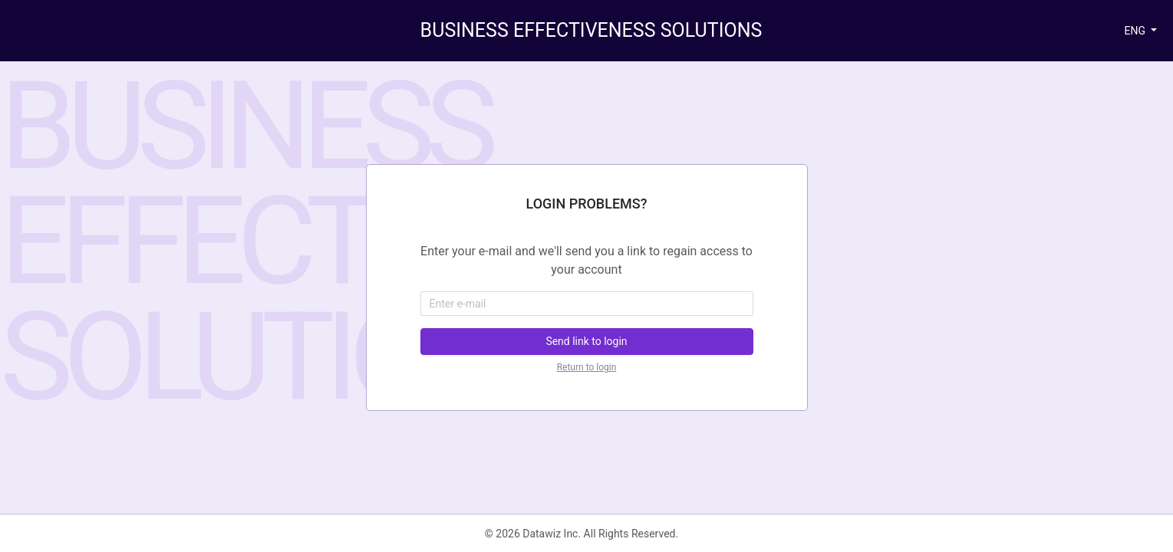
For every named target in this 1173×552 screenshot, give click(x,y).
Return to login (587, 367)
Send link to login (586, 341)
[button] (1140, 31)
